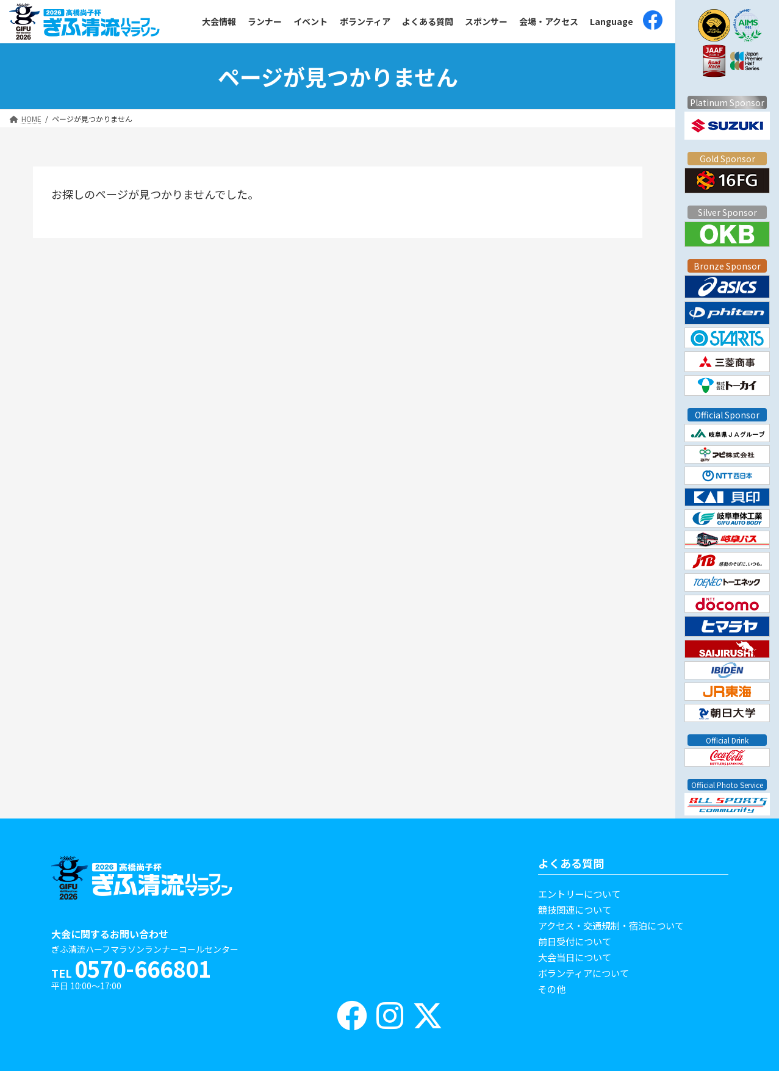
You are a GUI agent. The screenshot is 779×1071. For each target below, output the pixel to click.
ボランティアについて (583, 973)
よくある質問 (571, 863)
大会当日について (574, 957)
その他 (551, 988)
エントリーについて (579, 893)
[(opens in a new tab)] (652, 21)
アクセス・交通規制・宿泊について (611, 925)
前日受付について (574, 941)
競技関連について (574, 909)
